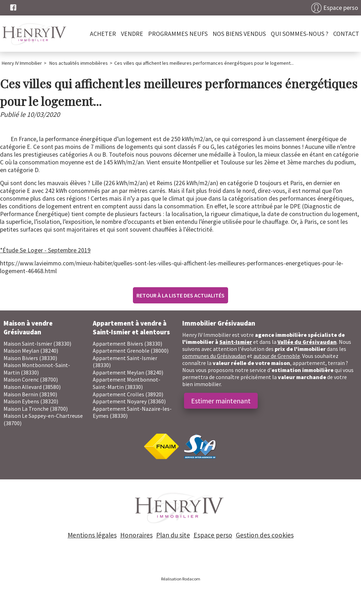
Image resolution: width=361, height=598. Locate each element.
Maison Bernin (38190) (30, 394)
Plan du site (173, 535)
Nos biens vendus (239, 34)
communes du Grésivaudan (214, 355)
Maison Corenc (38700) (31, 379)
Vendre (132, 34)
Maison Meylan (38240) (31, 350)
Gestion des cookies (265, 535)
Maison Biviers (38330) (30, 357)
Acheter (103, 34)
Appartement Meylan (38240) (128, 372)
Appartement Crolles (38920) (128, 394)
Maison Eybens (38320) (31, 401)
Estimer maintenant (221, 400)
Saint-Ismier (235, 341)
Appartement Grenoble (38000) (131, 350)
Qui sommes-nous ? (299, 34)
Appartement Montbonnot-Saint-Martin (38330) (126, 383)
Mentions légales (92, 535)
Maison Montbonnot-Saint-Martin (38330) (37, 368)
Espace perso (340, 8)
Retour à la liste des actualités (180, 295)
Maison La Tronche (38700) (36, 408)
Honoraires (136, 535)
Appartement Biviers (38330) (127, 343)
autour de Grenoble (276, 355)
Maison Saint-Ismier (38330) (37, 343)
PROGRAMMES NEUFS (178, 34)
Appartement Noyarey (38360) (129, 401)
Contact (346, 34)
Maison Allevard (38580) (32, 386)
